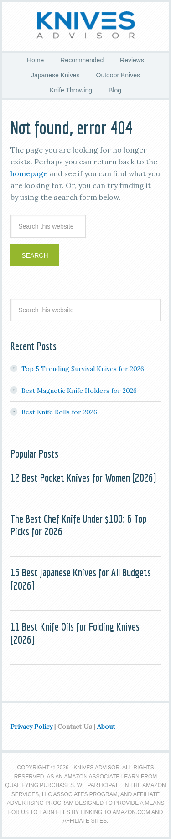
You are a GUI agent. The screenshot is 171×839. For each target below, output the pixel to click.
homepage (28, 173)
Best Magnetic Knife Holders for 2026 (79, 390)
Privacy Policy (31, 726)
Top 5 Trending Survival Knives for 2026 (82, 369)
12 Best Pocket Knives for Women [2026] (83, 477)
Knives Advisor (85, 25)
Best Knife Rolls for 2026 (59, 412)
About (106, 726)
